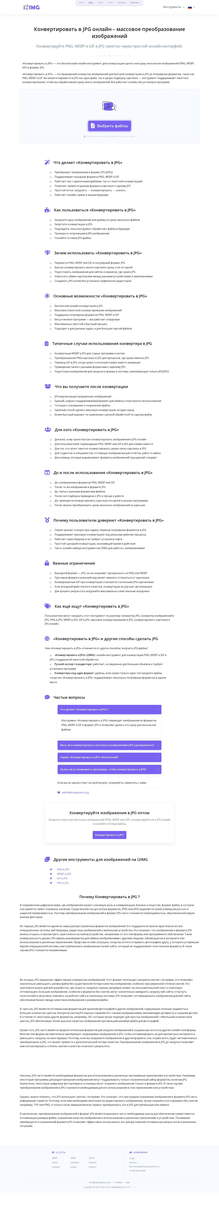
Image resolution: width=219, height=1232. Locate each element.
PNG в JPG (63, 909)
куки (128, 1221)
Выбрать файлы (109, 145)
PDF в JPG (63, 922)
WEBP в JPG (64, 913)
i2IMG (90, 2)
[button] (173, 7)
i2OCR (100, 2)
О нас (132, 1197)
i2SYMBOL (122, 2)
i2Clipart (92, 1202)
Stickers (92, 1206)
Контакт (133, 1202)
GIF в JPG (62, 918)
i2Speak (56, 1206)
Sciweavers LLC (118, 1226)
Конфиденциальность (100, 1221)
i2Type (73, 1206)
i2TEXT (110, 2)
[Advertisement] (109, 96)
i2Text (55, 1202)
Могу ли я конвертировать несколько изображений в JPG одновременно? (109, 785)
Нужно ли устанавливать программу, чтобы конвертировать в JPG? (109, 809)
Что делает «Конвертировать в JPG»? (109, 749)
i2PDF (81, 2)
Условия (118, 1221)
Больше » (135, 2)
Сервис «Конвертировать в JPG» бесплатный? (109, 797)
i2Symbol (74, 1202)
